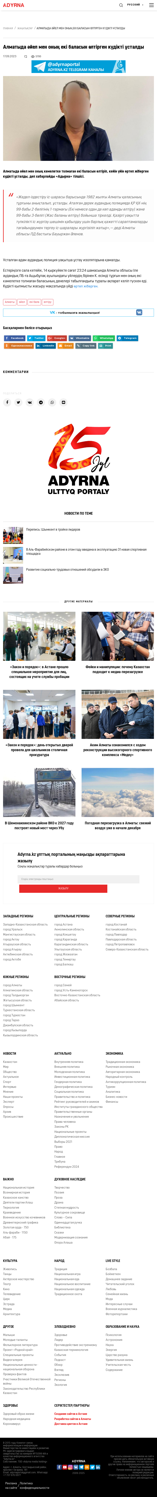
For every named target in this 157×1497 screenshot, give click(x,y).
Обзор (58, 1366)
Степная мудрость (66, 1209)
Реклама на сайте (11, 1486)
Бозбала (111, 1270)
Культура (10, 1262)
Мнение (8, 1093)
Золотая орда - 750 (16, 1228)
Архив (7, 1113)
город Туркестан (14, 1016)
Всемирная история (16, 1194)
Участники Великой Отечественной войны (26, 1383)
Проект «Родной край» (18, 1351)
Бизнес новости (116, 1098)
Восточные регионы (69, 978)
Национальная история (18, 1189)
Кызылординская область (20, 1036)
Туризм (110, 1088)
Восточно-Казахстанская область (77, 996)
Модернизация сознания (70, 1238)
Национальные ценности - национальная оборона (20, 1368)
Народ (58, 1153)
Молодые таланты (15, 1341)
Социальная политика (69, 1093)
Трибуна (59, 1163)
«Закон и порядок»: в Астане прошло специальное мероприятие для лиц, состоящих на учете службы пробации (39, 683)
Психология (113, 1336)
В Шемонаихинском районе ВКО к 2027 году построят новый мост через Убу (39, 836)
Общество (10, 1073)
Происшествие (13, 1118)
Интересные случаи (119, 1305)
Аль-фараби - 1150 (15, 1234)
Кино (6, 1290)
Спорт (7, 1083)
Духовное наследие (70, 1180)
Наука (110, 1346)
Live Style (113, 1262)
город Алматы (12, 986)
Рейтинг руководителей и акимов (76, 1103)
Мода (109, 1300)
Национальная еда (66, 1280)
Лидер (58, 1341)
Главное (59, 1158)
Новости (9, 1055)
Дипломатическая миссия (72, 1138)
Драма (58, 1204)
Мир (6, 1068)
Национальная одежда (69, 1290)
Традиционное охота (68, 1295)
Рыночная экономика (120, 1068)
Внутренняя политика (68, 1063)
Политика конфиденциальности (34, 1486)
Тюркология (11, 1209)
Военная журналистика (121, 1310)
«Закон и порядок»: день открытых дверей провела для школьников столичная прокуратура (39, 761)
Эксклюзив (61, 1376)
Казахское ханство (16, 1199)
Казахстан (10, 1063)
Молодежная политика (69, 1073)
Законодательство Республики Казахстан (24, 1392)
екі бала (34, 302)
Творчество (62, 1189)
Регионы (60, 1381)
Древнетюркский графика (20, 1224)
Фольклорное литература (20, 1346)
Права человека (65, 1123)
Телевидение (12, 1295)
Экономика (114, 1055)
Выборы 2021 (63, 1143)
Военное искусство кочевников (24, 1218)
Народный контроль (119, 1078)
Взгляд (58, 1371)
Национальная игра (67, 1275)
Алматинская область (18, 991)
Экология (60, 1386)
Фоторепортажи (117, 1315)
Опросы (8, 1108)
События (60, 1356)
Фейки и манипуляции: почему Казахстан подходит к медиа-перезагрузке (118, 680)
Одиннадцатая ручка (68, 1224)
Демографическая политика (73, 1088)
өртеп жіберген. (86, 286)
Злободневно (64, 1328)
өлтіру (48, 302)
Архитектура (11, 1315)
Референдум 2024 (66, 1168)
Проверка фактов (14, 1375)
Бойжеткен (113, 1275)
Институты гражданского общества (78, 1108)
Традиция (60, 1270)
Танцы (7, 1275)
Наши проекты (13, 1098)
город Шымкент (14, 1006)
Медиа (7, 1310)
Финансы (112, 1103)
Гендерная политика (68, 1083)
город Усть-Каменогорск (71, 991)
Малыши (9, 1336)
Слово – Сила (63, 1218)
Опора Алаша (63, 1244)
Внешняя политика (67, 1068)
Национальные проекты (70, 1133)
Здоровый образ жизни (18, 1415)
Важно (8, 1180)
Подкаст (60, 1361)
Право (58, 1148)
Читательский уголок (120, 1285)
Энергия (111, 1351)
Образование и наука (122, 1328)
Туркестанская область (19, 1011)
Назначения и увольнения (71, 1118)
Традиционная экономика (123, 1063)
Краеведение (12, 1214)
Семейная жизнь (117, 1295)
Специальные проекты (18, 1356)
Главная (8, 28)
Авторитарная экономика (123, 1073)
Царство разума (117, 1356)
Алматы (10, 302)
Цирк (6, 1300)
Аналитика (113, 1093)
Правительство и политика (72, 1098)
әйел (22, 302)
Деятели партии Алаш (18, 1204)
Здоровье (60, 1336)
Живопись (10, 1270)
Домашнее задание (119, 1280)
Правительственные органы (73, 1113)
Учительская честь (118, 1366)
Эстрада (9, 1305)
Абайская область (66, 1001)
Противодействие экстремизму (75, 1346)
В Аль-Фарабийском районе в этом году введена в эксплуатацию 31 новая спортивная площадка (90, 556)
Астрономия (114, 1341)
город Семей (63, 986)
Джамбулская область (18, 1026)
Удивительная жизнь (119, 1361)
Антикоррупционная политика (126, 1083)
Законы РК (61, 1128)
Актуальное (11, 1078)
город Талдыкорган (16, 996)
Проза (58, 1199)
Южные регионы (16, 978)
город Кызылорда (15, 1031)
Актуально (62, 1055)
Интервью (9, 1088)
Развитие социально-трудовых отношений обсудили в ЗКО (71, 578)
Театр (7, 1285)
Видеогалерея (12, 1361)
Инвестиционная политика (72, 1078)
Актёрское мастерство (18, 1280)
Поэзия (59, 1194)
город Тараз (11, 1021)
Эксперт (8, 1103)
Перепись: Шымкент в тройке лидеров (57, 531)
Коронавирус (12, 1425)
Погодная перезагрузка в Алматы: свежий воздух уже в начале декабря (118, 836)
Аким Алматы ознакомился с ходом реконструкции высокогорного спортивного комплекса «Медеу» (117, 761)
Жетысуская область (17, 1001)
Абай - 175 (9, 1238)
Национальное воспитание (72, 1285)
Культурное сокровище (69, 1214)
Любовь (111, 1290)
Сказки (59, 1234)
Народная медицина (16, 1420)
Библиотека (62, 1228)
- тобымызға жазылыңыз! (75, 312)
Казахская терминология (71, 1351)
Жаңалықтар (25, 28)
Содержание (114, 1371)
